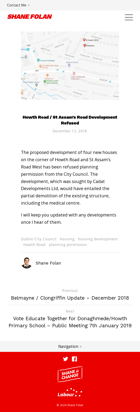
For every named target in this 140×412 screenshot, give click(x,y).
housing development (98, 239)
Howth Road (34, 244)
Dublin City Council (38, 239)
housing (67, 239)
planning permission (68, 244)
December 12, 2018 (70, 131)
